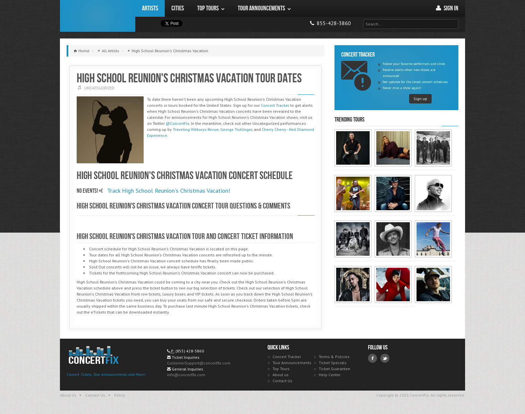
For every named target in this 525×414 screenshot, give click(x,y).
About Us (68, 395)
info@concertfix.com (186, 374)
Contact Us (282, 380)
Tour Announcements (292, 362)
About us (281, 374)
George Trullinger (236, 129)
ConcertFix (97, 16)
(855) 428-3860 (189, 350)
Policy (119, 395)
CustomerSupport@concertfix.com (198, 362)
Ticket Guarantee (334, 368)
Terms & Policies (334, 356)
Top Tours (281, 368)
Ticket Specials (333, 362)
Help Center (330, 374)
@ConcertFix (177, 123)
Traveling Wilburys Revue (196, 129)
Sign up (420, 98)
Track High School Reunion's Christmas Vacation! (168, 190)
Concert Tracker (275, 105)
